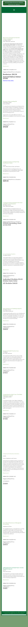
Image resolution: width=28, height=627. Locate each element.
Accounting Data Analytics (9, 254)
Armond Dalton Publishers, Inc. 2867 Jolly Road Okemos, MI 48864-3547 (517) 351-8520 (14, 613)
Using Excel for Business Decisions (11, 453)
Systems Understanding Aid (10, 101)
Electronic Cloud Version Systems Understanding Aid (11, 38)
